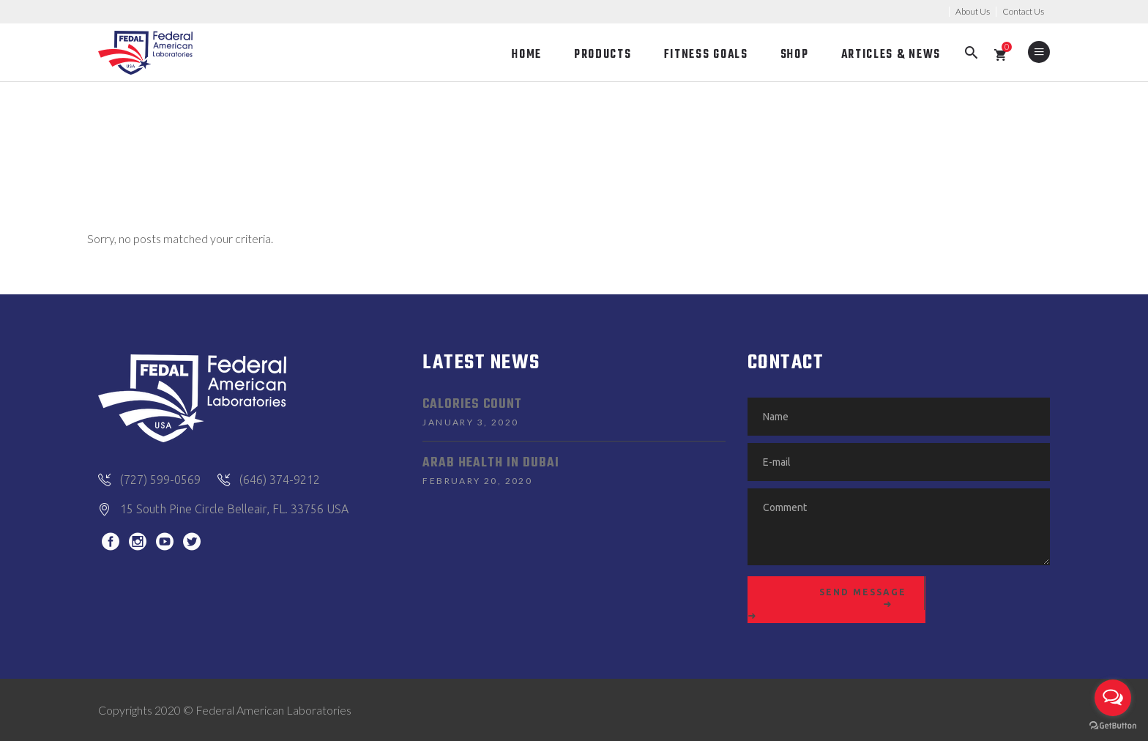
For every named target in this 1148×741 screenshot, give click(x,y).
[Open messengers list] (1113, 697)
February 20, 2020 (477, 480)
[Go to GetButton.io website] (1112, 726)
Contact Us (1023, 11)
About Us (972, 11)
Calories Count (472, 404)
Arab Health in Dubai (490, 463)
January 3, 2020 (470, 422)
